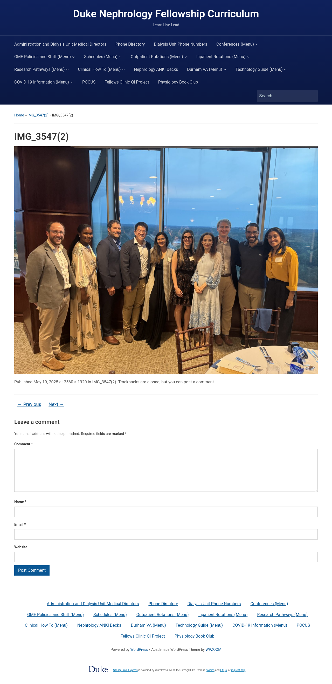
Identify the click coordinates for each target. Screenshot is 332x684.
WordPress (139, 658)
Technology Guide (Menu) (259, 69)
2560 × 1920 (75, 381)
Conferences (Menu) (235, 44)
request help (238, 678)
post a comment (199, 381)
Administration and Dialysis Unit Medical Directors (60, 44)
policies (210, 678)
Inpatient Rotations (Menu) (221, 56)
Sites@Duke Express (125, 678)
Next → (56, 404)
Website (20, 555)
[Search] (282, 96)
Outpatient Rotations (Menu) (157, 56)
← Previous (29, 404)
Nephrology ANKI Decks (156, 69)
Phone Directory (130, 44)
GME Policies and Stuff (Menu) (42, 56)
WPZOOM (214, 658)
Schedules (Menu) (100, 56)
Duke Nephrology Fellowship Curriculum (166, 14)
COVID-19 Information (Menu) (41, 82)
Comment (23, 444)
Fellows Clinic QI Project (127, 82)
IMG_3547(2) (38, 115)
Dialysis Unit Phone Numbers (180, 44)
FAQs (223, 678)
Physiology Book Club (178, 82)
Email (20, 533)
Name (20, 510)
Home (19, 115)
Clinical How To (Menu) (99, 69)
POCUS (88, 82)
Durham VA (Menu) (204, 69)
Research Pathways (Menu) (39, 69)
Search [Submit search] (311, 96)
